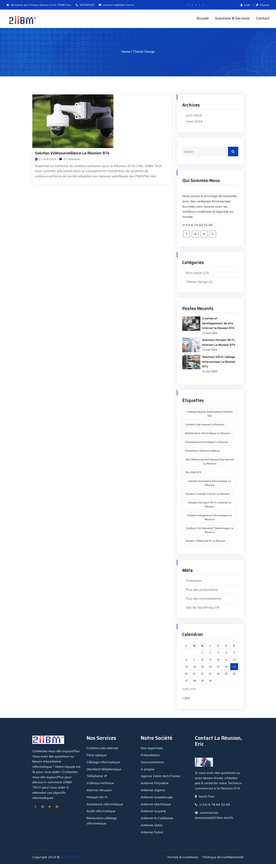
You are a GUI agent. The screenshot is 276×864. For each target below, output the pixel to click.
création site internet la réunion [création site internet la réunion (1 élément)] (204, 424)
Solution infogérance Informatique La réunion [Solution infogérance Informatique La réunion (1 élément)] (209, 517)
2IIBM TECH (70, 857)
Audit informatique (101, 811)
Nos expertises (152, 748)
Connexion (194, 581)
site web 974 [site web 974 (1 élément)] (193, 472)
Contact (263, 18)
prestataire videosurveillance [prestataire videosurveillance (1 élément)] (202, 450)
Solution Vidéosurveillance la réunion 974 (72, 153)
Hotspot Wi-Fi (97, 797)
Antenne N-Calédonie (157, 818)
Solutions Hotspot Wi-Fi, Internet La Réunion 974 (218, 342)
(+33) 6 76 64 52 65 (197, 225)
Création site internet (102, 748)
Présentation (150, 755)
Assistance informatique (105, 804)
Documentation (152, 762)
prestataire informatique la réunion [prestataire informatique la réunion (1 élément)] (206, 442)
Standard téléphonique (104, 769)
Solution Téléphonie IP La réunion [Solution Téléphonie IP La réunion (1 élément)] (205, 540)
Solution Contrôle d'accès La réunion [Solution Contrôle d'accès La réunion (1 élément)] (207, 493)
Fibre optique (97, 755)
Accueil (203, 18)
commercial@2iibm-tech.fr (116, 5)
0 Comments (69, 159)
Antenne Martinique (156, 804)
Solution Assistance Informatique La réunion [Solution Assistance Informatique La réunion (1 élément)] (209, 483)
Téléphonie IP (97, 776)
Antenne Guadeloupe (157, 797)
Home (125, 51)
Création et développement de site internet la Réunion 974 (218, 323)
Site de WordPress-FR (202, 607)
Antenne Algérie (153, 790)
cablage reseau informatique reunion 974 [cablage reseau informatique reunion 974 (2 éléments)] (210, 413)
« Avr (186, 698)
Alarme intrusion (99, 790)
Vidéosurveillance (100, 783)
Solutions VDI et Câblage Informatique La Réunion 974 (218, 362)
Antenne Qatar (152, 825)
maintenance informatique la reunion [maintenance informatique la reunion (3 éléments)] (207, 433)
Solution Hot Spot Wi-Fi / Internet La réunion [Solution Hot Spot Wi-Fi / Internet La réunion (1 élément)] (209, 504)
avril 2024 (194, 115)
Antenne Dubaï (152, 832)
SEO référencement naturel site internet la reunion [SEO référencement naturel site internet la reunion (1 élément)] (210, 461)
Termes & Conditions (182, 857)
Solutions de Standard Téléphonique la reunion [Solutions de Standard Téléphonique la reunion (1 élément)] (209, 530)
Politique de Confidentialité (223, 857)
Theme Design (144, 51)
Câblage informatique (103, 762)
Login (245, 5)
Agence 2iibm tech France (160, 776)
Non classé (194, 273)
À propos (147, 769)
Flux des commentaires (203, 598)
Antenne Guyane (153, 811)
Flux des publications (202, 590)
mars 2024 (194, 121)
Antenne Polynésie (155, 783)
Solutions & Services (232, 18)
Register (263, 5)
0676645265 (85, 5)
